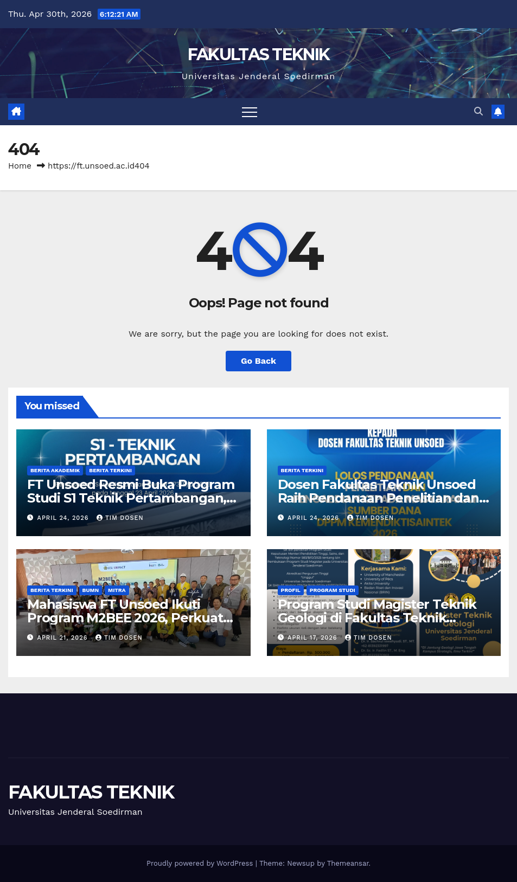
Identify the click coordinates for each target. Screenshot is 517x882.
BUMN (90, 590)
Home (19, 166)
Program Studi (332, 590)
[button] (478, 111)
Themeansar (348, 863)
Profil (291, 590)
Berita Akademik (55, 470)
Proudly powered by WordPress (201, 863)
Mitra (116, 590)
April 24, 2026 (64, 518)
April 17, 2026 (314, 637)
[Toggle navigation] (249, 111)
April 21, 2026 (63, 637)
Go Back (258, 361)
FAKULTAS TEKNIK (259, 54)
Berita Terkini (110, 470)
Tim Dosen (120, 518)
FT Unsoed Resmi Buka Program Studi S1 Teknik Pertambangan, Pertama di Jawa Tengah (130, 498)
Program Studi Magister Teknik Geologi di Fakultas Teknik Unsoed (377, 617)
